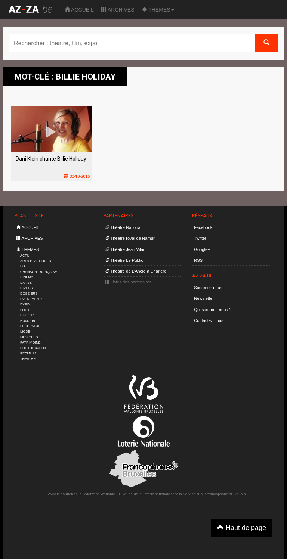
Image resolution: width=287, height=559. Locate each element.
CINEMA (26, 277)
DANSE (26, 283)
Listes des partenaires (128, 282)
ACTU (24, 255)
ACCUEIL (79, 10)
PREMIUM (28, 353)
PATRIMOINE (30, 342)
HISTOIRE (28, 315)
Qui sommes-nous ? (212, 309)
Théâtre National (123, 227)
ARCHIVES (118, 10)
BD (22, 266)
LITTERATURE (31, 326)
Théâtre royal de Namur (130, 238)
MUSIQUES (29, 337)
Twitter (200, 238)
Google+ (202, 249)
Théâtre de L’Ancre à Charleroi (136, 271)
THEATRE (28, 359)
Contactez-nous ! (210, 320)
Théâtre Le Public (124, 260)
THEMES (158, 10)
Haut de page (241, 527)
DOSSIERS (28, 293)
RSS (198, 260)
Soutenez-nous (208, 287)
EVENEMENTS (31, 299)
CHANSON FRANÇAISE (38, 272)
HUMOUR (27, 321)
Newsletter (204, 298)
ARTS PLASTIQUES (35, 261)
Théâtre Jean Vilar (125, 249)
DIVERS (26, 288)
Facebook (203, 227)
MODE (25, 331)
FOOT (25, 310)
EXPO (25, 304)
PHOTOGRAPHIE (33, 348)
